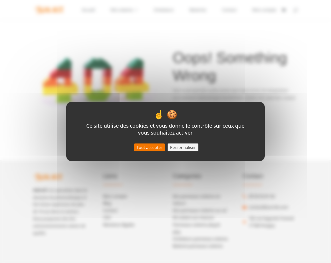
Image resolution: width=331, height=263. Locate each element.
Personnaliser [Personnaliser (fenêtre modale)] (183, 147)
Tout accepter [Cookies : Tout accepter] (149, 147)
